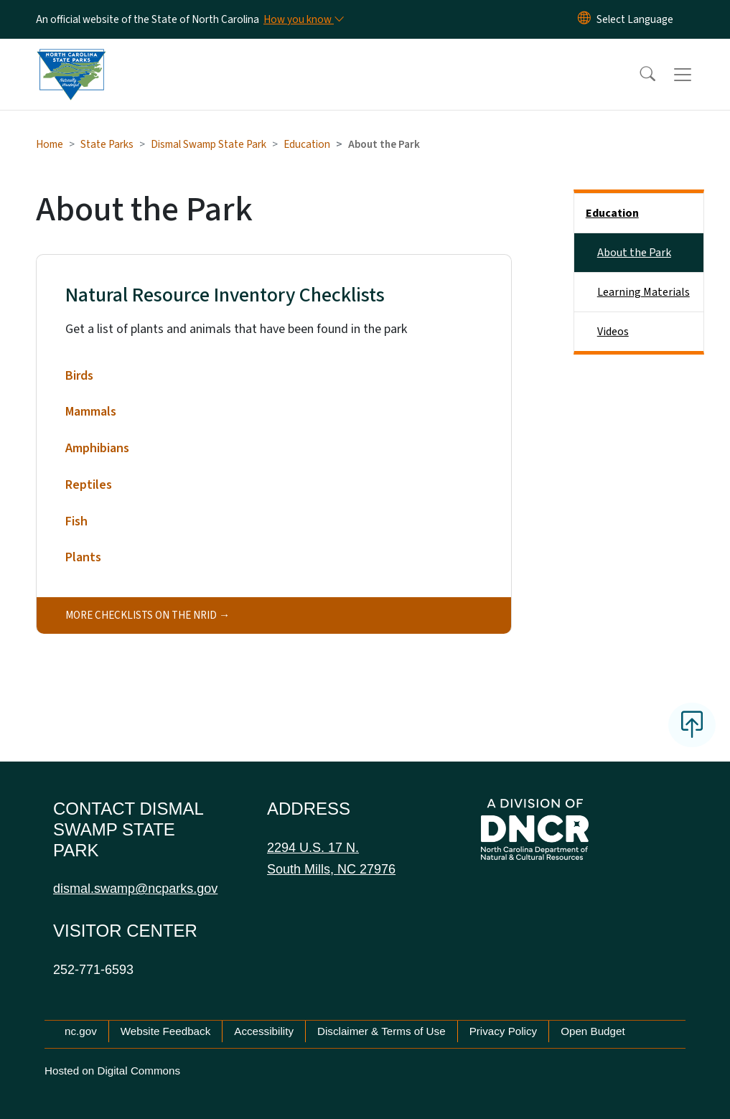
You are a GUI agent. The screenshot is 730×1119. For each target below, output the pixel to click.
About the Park (634, 253)
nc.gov (81, 1031)
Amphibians (97, 448)
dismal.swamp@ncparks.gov (135, 888)
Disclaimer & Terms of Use (381, 1031)
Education (307, 144)
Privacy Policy (503, 1031)
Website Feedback (166, 1031)
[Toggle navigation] (696, 74)
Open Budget (593, 1031)
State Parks (107, 144)
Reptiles (88, 485)
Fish (76, 521)
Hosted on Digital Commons (112, 1070)
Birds (79, 376)
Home (49, 144)
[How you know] (303, 19)
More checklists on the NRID (141, 615)
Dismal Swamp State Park (208, 144)
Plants (83, 557)
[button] (638, 74)
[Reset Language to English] (584, 19)
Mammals (90, 412)
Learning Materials (643, 292)
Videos (613, 332)
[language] (634, 19)
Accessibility (264, 1031)
